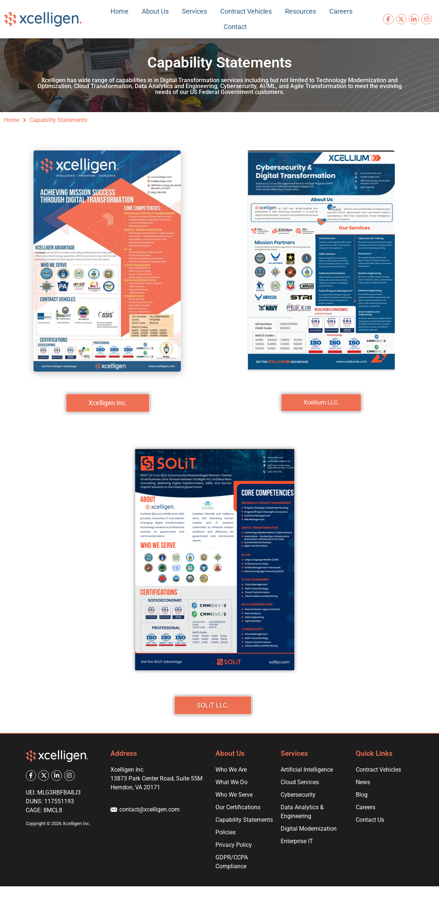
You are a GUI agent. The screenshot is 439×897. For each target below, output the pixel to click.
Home (119, 11)
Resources (300, 11)
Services (194, 11)
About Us (155, 11)
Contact (235, 27)
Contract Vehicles (246, 11)
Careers (340, 11)
